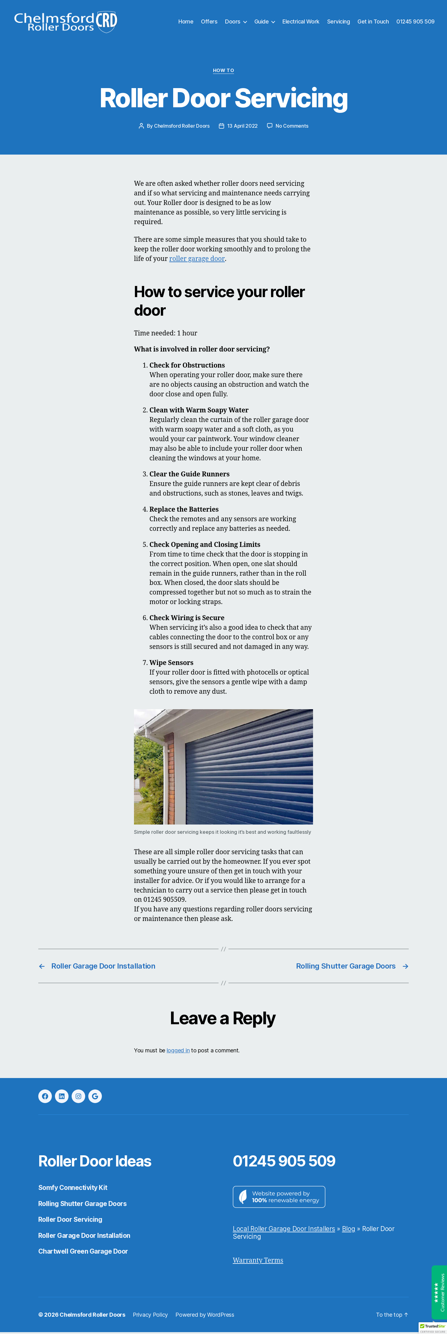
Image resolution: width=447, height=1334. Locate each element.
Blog (348, 1230)
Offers (209, 22)
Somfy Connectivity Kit (72, 1189)
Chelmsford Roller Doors (182, 128)
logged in (178, 1052)
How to (223, 72)
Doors (232, 22)
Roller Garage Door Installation (84, 1237)
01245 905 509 (415, 22)
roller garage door (196, 261)
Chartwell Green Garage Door (83, 1253)
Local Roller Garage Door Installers (284, 1230)
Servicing (338, 22)
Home (185, 22)
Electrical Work (301, 22)
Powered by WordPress (204, 1316)
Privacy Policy (150, 1316)
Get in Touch (373, 22)
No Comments (292, 128)
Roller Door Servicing (70, 1221)
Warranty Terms (258, 1262)
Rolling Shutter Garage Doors (82, 1205)
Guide (261, 22)
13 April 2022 (242, 128)
